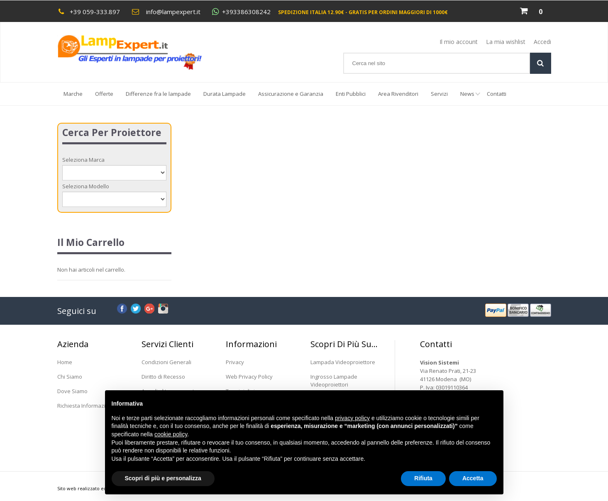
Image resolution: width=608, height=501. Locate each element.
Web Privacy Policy (249, 376)
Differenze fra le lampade (158, 93)
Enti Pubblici (351, 93)
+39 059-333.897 (95, 11)
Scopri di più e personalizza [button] (163, 478)
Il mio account (459, 42)
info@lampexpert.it (173, 11)
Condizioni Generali (166, 362)
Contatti (496, 93)
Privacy (235, 362)
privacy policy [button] (352, 418)
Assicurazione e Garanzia (290, 93)
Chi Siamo (69, 376)
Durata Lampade (224, 93)
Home (64, 362)
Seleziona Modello (85, 186)
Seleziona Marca (83, 159)
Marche (73, 93)
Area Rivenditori (398, 93)
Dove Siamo (72, 391)
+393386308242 (246, 12)
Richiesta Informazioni (85, 405)
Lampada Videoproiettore (342, 362)
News (470, 97)
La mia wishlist (505, 42)
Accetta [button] (472, 478)
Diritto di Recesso (163, 376)
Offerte (104, 93)
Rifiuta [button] (423, 478)
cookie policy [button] (170, 434)
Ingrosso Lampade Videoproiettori (333, 380)
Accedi (542, 42)
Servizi (439, 93)
